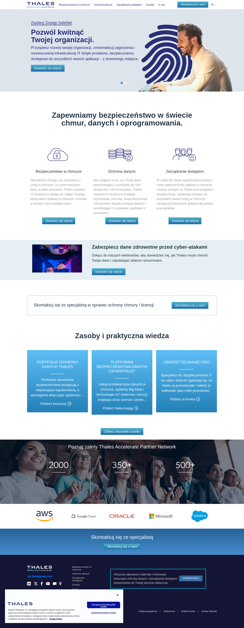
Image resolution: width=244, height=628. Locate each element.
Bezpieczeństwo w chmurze (74, 4)
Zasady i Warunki (209, 611)
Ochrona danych (103, 4)
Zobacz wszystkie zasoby (122, 431)
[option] (122, 46)
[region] (64, 606)
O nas (161, 4)
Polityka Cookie (188, 611)
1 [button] (122, 83)
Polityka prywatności (148, 611)
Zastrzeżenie (169, 611)
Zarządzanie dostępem (129, 4)
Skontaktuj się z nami (193, 4)
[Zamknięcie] (117, 595)
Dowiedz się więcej (47, 68)
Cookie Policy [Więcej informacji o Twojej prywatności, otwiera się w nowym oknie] (55, 619)
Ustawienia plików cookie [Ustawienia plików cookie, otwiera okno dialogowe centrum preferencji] (103, 612)
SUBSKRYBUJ (191, 578)
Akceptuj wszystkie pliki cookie (103, 606)
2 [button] (125, 83)
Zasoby (150, 4)
